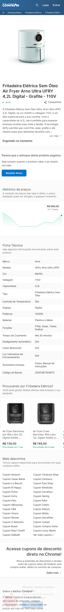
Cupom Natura (41, 509)
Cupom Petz (9, 500)
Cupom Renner (11, 517)
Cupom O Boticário (13, 522)
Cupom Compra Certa (45, 526)
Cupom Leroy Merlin (44, 530)
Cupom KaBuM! (11, 534)
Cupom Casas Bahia (14, 479)
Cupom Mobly (41, 513)
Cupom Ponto (10, 491)
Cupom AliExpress (13, 504)
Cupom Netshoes (43, 487)
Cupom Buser (10, 526)
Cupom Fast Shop (43, 483)
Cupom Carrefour (43, 491)
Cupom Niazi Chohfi (14, 530)
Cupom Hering (41, 496)
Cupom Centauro (42, 479)
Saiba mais (53, 572)
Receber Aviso (14, 173)
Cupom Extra (10, 496)
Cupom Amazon (11, 474)
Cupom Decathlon (43, 517)
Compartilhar (52, 102)
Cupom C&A (9, 509)
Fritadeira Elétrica (33, 12)
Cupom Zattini (41, 504)
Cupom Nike (40, 500)
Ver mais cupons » (43, 534)
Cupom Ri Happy (12, 487)
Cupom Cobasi (41, 522)
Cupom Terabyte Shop (46, 474)
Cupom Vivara (10, 513)
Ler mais (55, 135)
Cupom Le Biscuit (12, 483)
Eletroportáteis (15, 12)
